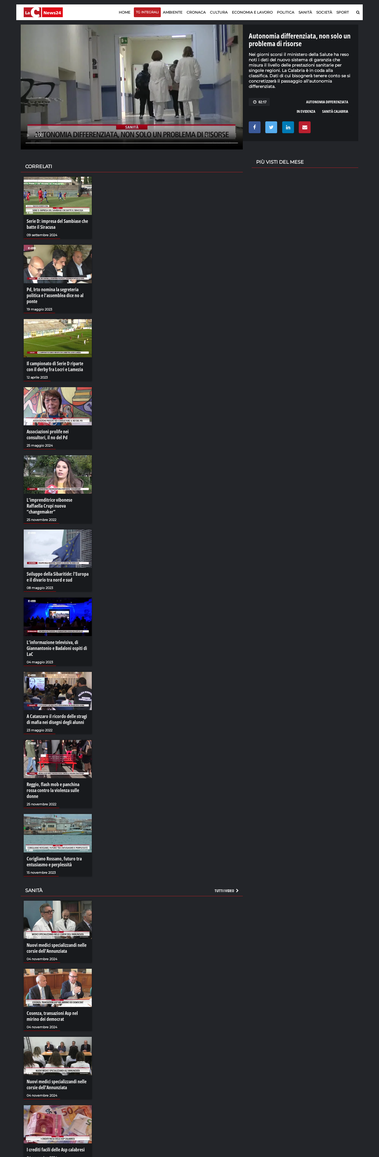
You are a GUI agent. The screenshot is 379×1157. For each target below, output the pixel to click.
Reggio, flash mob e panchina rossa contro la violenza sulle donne (53, 790)
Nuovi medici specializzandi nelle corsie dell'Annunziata (56, 948)
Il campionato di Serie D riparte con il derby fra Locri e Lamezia (55, 366)
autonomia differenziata (327, 101)
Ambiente (172, 12)
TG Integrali (147, 12)
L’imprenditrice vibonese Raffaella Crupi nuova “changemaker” (49, 506)
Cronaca (196, 12)
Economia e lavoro (252, 12)
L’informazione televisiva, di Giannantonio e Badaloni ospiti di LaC (57, 648)
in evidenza (306, 111)
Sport (342, 12)
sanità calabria (335, 111)
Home (124, 12)
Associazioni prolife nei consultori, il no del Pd (48, 434)
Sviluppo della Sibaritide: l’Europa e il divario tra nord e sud (58, 577)
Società (324, 12)
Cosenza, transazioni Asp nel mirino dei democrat (52, 1016)
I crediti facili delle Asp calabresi (56, 1149)
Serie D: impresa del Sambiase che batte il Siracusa (57, 224)
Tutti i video (227, 890)
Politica (285, 12)
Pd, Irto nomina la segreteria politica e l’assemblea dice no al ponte (55, 295)
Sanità (305, 12)
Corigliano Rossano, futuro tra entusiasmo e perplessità (54, 861)
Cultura (219, 12)
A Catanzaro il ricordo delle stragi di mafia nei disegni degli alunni (57, 719)
